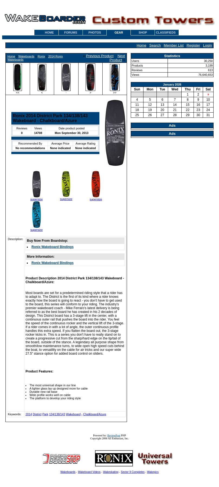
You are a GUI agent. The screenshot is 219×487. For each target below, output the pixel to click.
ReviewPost (113, 435)
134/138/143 (57, 414)
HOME (49, 32)
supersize (36, 199)
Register (193, 45)
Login (207, 45)
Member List (174, 45)
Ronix (41, 56)
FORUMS (70, 32)
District (37, 414)
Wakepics (153, 471)
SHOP (143, 32)
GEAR (119, 32)
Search (155, 45)
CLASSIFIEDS (166, 32)
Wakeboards (26, 56)
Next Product (117, 58)
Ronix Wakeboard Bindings (52, 247)
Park (45, 414)
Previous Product (100, 56)
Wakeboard (73, 414)
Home (141, 45)
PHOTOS (95, 32)
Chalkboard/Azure (94, 414)
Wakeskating (111, 471)
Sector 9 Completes (133, 471)
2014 (28, 414)
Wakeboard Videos (89, 471)
